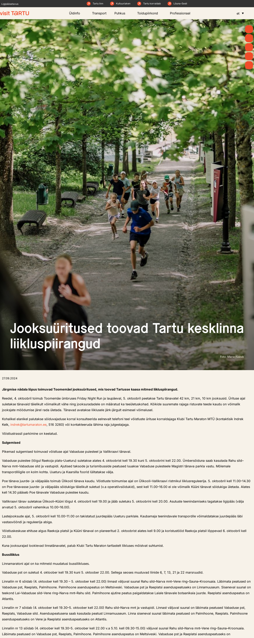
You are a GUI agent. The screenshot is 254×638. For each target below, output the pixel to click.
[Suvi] (249, 29)
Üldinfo (76, 13)
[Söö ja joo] (249, 56)
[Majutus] (249, 65)
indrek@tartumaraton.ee (28, 425)
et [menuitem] (238, 13)
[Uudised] (249, 38)
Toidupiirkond (149, 13)
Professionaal (182, 13)
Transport (99, 13)
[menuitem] (240, 13)
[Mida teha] (249, 47)
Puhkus (121, 13)
